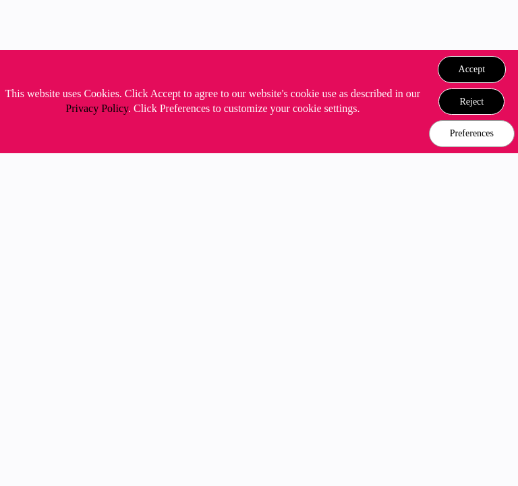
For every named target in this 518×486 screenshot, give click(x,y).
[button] (472, 69)
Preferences (472, 133)
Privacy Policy (96, 108)
